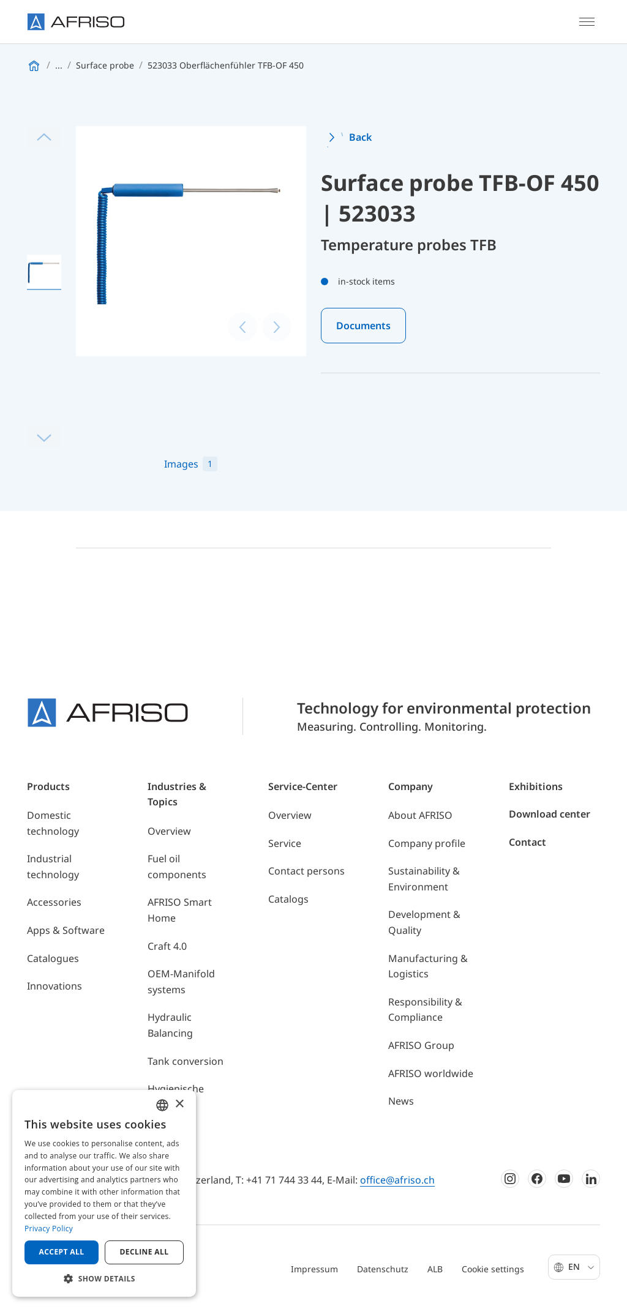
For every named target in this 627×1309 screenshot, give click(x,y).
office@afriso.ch (397, 1180)
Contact (527, 842)
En (581, 1266)
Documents (363, 325)
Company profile (426, 843)
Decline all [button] (144, 1252)
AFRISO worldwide (430, 1073)
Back (360, 137)
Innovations (54, 986)
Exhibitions (536, 786)
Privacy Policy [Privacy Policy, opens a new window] (48, 1228)
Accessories (54, 902)
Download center (549, 814)
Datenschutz (382, 1269)
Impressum (314, 1269)
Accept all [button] (61, 1252)
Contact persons (306, 871)
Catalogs (288, 899)
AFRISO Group (421, 1045)
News (401, 1101)
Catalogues (53, 958)
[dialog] (104, 1193)
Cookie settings (493, 1269)
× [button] (179, 1104)
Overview (169, 831)
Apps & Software (66, 930)
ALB (435, 1269)
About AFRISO (420, 815)
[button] (104, 1278)
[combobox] (162, 1105)
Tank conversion (185, 1061)
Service (284, 843)
